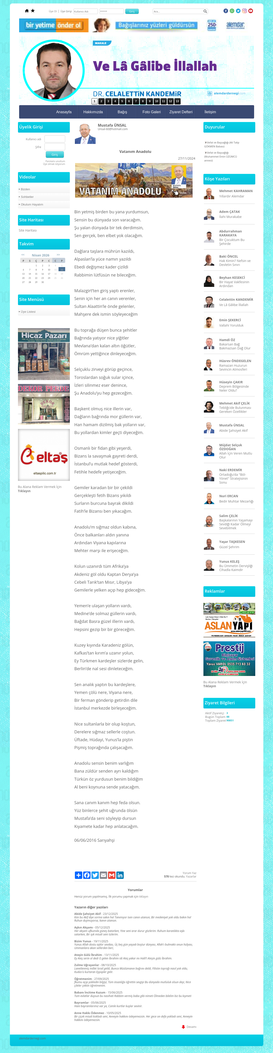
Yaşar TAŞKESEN (232, 541)
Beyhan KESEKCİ (232, 277)
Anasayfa (64, 112)
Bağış (122, 112)
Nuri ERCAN (228, 496)
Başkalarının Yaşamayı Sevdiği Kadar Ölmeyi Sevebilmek (236, 524)
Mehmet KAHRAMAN (236, 191)
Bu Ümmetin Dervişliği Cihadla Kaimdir (236, 568)
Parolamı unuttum (55, 161)
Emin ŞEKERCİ (230, 320)
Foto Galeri (152, 112)
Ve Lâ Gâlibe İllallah (233, 305)
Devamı (189, 1027)
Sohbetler (27, 197)
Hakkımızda (93, 112)
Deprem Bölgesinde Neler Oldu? (234, 388)
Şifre (38, 147)
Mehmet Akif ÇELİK (234, 403)
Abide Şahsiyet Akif (233, 430)
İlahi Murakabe (230, 216)
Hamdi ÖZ (227, 340)
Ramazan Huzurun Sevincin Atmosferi (233, 367)
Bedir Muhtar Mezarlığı (236, 501)
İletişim (210, 112)
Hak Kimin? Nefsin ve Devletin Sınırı (235, 263)
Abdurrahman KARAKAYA (230, 233)
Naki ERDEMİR (230, 470)
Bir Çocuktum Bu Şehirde (232, 242)
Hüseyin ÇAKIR (231, 382)
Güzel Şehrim (229, 547)
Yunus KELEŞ (229, 561)
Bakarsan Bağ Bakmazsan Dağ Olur (235, 346)
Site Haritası (28, 230)
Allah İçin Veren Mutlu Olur (235, 455)
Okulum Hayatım (32, 204)
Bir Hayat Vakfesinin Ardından (234, 284)
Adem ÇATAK (229, 211)
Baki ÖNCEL (228, 256)
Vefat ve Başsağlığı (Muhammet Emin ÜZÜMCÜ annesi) (220, 156)
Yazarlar (191, 876)
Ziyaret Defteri (180, 112)
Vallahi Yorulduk (231, 325)
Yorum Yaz (189, 873)
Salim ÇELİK (228, 516)
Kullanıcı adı (33, 139)
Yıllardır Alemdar (231, 196)
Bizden (25, 189)
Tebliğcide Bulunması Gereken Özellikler (235, 409)
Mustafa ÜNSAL (231, 425)
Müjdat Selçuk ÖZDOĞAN (230, 447)
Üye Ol (53, 11)
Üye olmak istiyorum (54, 164)
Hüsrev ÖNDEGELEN (235, 361)
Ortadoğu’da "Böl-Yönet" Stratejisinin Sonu (233, 478)
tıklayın (143, 896)
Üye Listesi (28, 311)
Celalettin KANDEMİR (236, 299)
